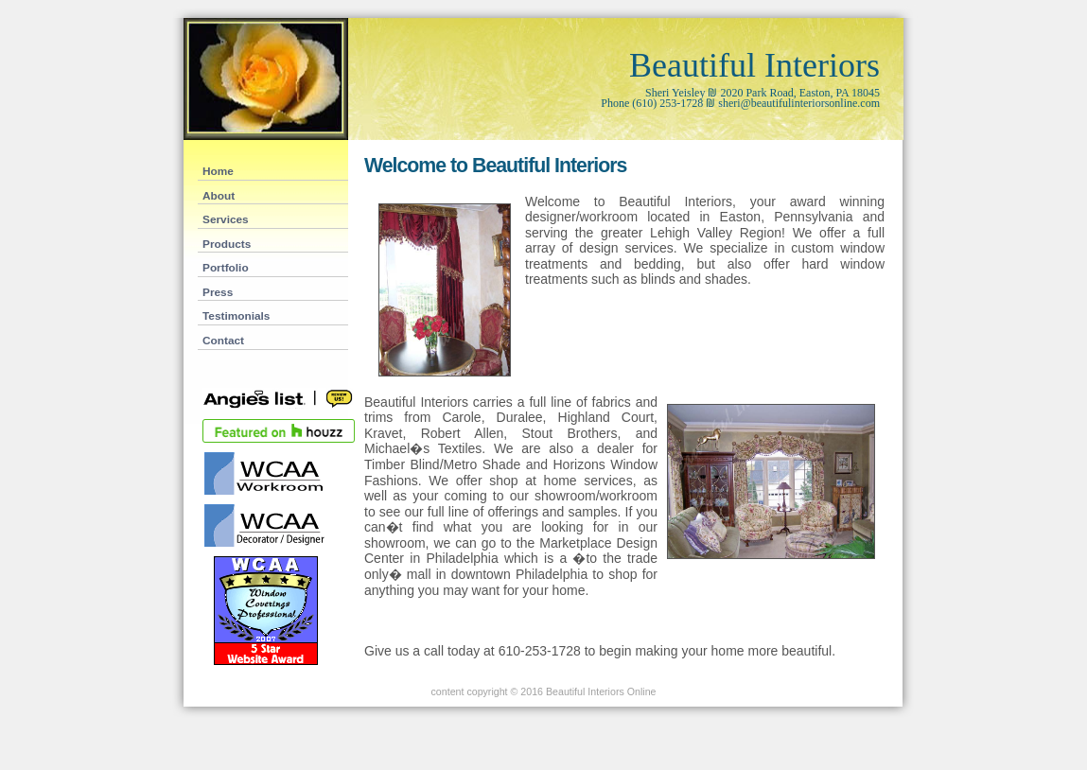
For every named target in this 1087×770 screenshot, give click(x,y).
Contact (223, 340)
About (218, 195)
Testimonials (236, 316)
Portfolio (225, 267)
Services (225, 219)
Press (217, 292)
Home (218, 171)
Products (226, 244)
